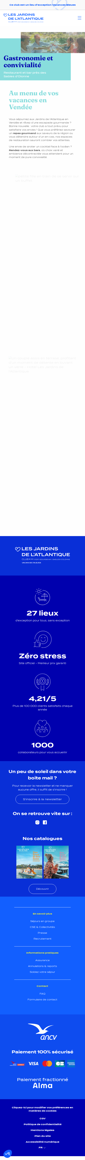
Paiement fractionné (42, 1079)
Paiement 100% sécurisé (42, 1051)
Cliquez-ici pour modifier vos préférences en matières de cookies (42, 1109)
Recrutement (42, 938)
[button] (7, 1153)
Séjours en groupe (42, 921)
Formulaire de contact (42, 999)
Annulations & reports (42, 966)
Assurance (42, 960)
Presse (42, 933)
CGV (43, 1118)
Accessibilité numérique (42, 1141)
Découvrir (42, 888)
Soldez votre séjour (42, 972)
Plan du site (42, 1136)
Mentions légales (42, 1130)
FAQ (42, 993)
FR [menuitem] (43, 1147)
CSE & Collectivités (42, 927)
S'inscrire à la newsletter (42, 799)
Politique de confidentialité (42, 1124)
